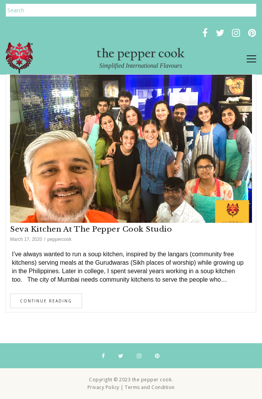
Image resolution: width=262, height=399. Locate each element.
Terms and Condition (150, 387)
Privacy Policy (103, 387)
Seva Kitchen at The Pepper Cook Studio (91, 229)
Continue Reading (46, 301)
